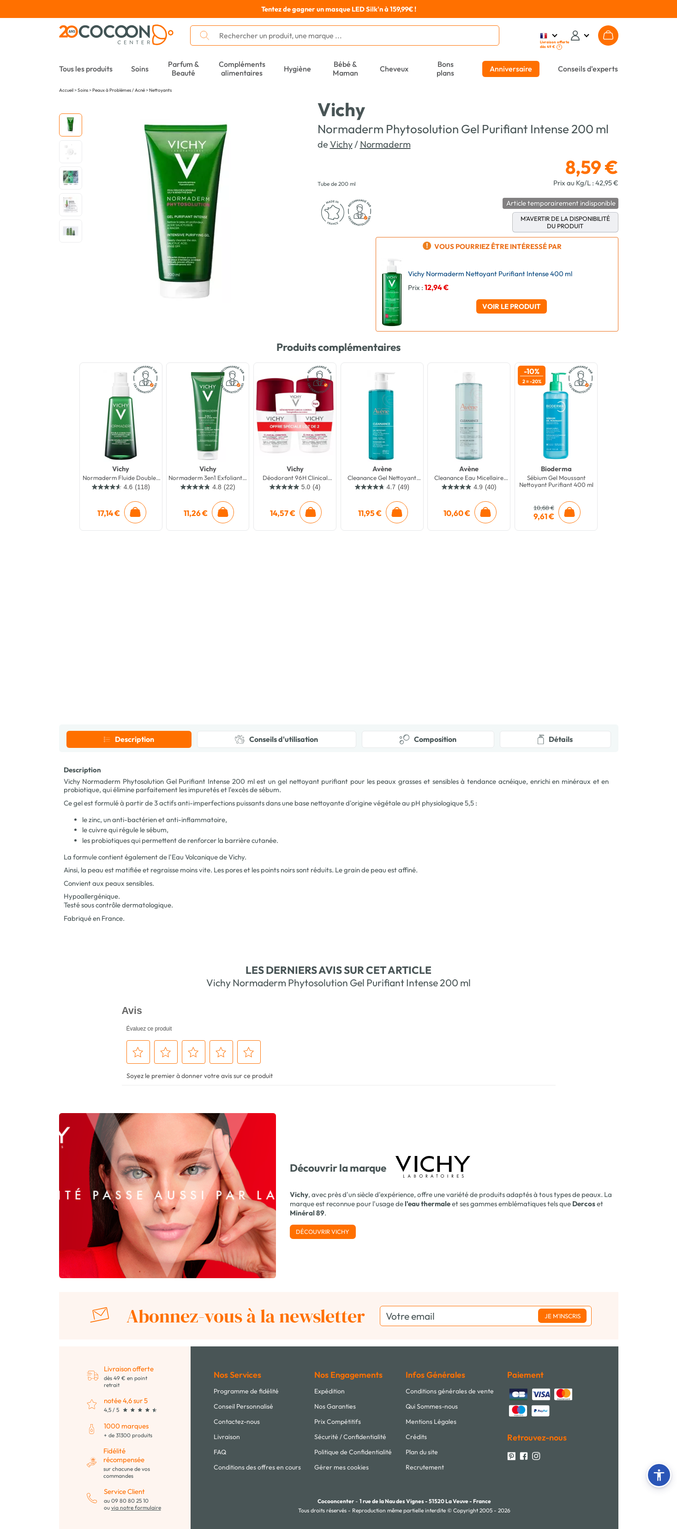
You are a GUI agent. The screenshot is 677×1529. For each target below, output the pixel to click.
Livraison (227, 1437)
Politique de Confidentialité (353, 1452)
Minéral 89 (307, 1213)
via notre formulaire (136, 1507)
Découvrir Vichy (322, 1231)
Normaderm (385, 144)
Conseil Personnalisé (243, 1406)
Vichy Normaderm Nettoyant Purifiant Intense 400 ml (490, 273)
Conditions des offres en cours (257, 1467)
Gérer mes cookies (341, 1467)
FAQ (220, 1452)
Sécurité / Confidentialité (350, 1437)
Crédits (416, 1437)
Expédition (329, 1391)
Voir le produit (511, 306)
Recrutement (425, 1467)
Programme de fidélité (246, 1391)
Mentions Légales (431, 1421)
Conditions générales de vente (450, 1391)
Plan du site (422, 1452)
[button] (659, 1475)
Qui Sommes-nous (432, 1406)
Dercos (583, 1203)
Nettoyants (160, 90)
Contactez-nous (237, 1421)
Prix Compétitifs (337, 1421)
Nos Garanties (335, 1406)
